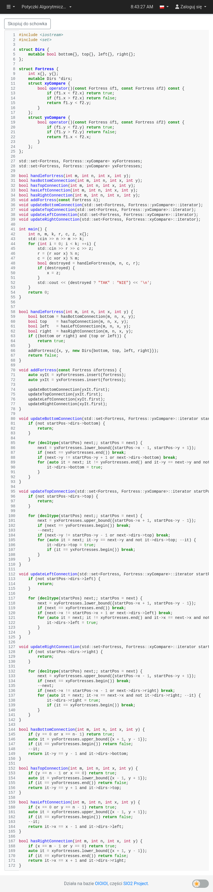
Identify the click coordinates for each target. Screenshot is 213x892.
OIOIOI (101, 883)
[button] (46, 7)
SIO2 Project (135, 883)
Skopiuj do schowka (27, 23)
